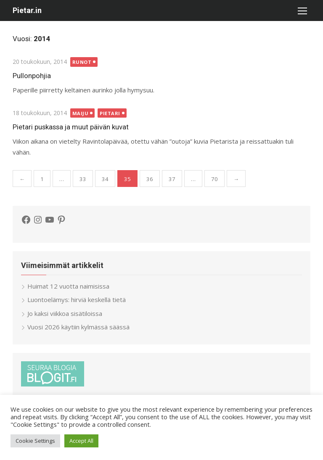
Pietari (110, 113)
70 (214, 179)
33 (82, 179)
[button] (302, 10)
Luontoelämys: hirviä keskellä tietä (76, 299)
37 (172, 179)
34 (105, 179)
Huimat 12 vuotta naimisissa (68, 286)
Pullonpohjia (32, 75)
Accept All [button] (81, 440)
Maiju (80, 113)
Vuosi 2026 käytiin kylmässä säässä (78, 327)
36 (149, 179)
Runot (82, 62)
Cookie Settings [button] (35, 440)
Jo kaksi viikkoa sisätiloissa (64, 313)
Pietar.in (27, 10)
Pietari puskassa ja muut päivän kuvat (71, 127)
